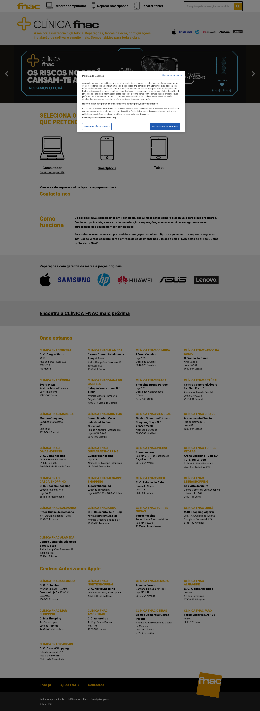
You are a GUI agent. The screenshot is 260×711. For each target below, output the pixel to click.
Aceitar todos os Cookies (165, 126)
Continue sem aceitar (172, 75)
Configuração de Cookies (97, 126)
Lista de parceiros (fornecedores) (99, 118)
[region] (131, 101)
